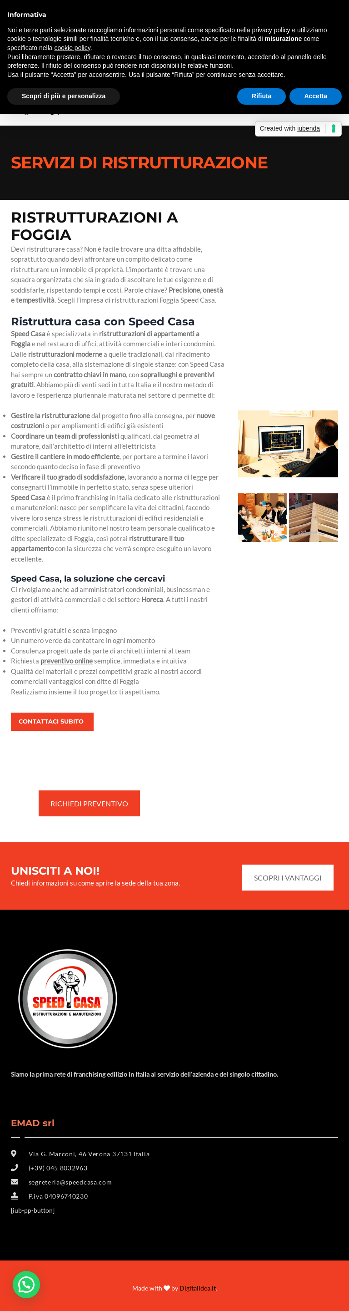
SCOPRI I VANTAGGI (288, 877)
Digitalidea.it (197, 1288)
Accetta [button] (315, 96)
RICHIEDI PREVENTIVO (89, 803)
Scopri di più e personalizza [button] (63, 96)
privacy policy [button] (271, 30)
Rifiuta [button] (262, 96)
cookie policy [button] (72, 47)
